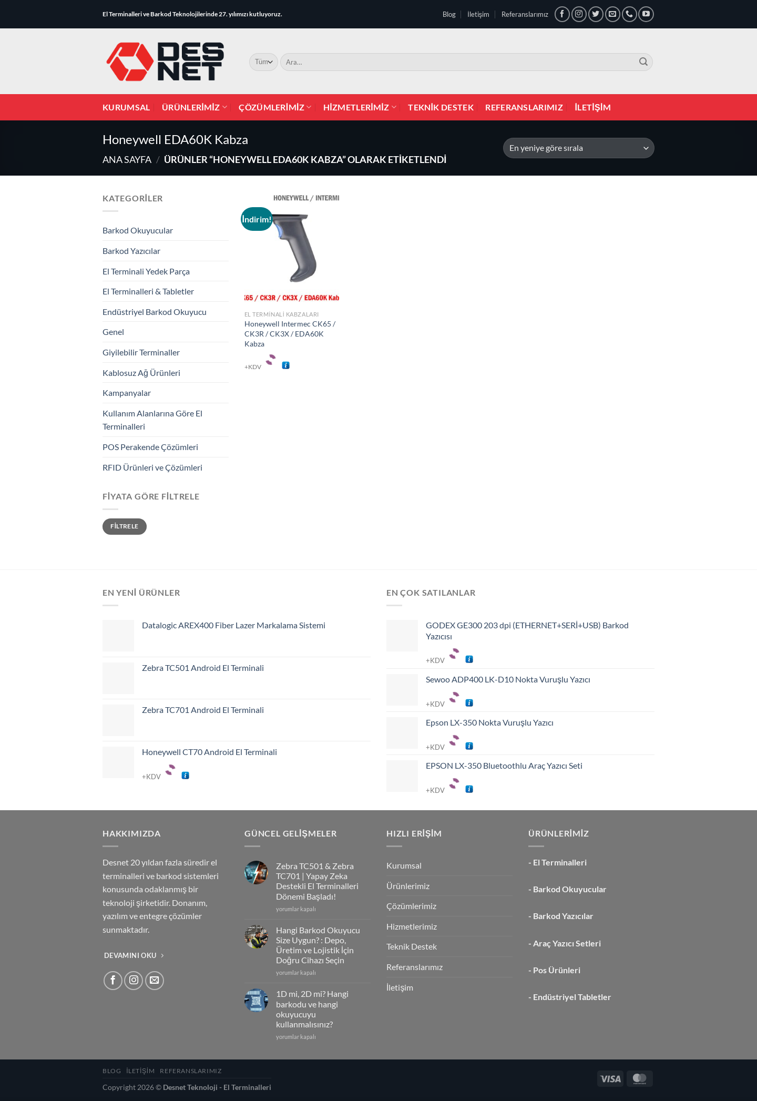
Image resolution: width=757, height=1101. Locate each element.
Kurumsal (126, 107)
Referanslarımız (525, 14)
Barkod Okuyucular (138, 230)
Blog (449, 14)
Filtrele (124, 526)
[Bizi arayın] (629, 14)
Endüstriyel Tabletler (572, 997)
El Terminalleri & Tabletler (148, 291)
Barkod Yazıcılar (131, 251)
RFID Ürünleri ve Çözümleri (152, 467)
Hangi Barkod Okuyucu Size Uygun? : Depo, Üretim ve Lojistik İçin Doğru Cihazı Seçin (318, 945)
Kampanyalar (127, 392)
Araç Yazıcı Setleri (567, 943)
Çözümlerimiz (275, 107)
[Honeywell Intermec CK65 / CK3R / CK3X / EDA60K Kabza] (291, 248)
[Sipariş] (578, 148)
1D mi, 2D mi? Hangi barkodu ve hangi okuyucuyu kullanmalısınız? (312, 1008)
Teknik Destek (441, 107)
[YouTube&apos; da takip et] (645, 14)
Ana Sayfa (127, 159)
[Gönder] (643, 62)
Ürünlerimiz (194, 107)
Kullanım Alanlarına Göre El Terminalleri (152, 420)
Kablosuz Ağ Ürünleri (141, 373)
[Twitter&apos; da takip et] (595, 14)
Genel (113, 332)
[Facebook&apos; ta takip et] (562, 14)
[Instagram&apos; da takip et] (579, 14)
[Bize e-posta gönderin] (612, 14)
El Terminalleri (560, 862)
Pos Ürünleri (556, 970)
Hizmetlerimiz (359, 107)
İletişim (478, 14)
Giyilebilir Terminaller (141, 352)
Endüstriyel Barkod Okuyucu (155, 312)
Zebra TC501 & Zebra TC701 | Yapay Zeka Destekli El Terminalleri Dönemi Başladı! (317, 881)
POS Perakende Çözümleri (150, 447)
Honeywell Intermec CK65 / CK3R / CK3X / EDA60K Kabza (289, 333)
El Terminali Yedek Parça (146, 271)
